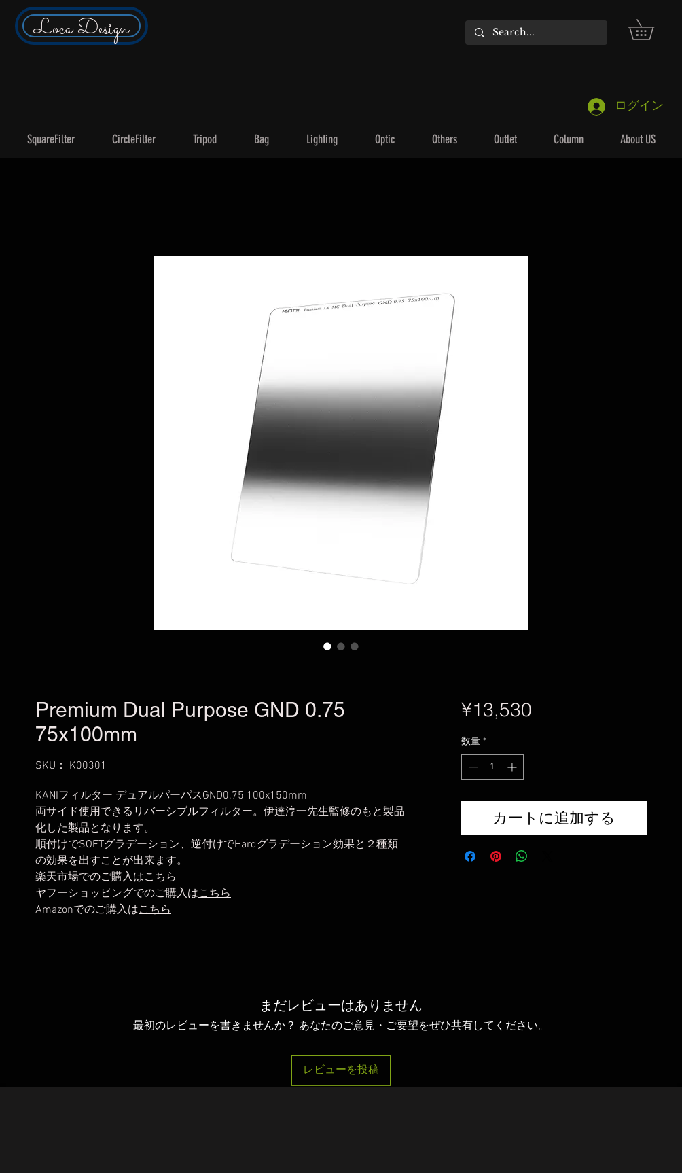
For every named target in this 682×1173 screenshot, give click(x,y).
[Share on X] (547, 856)
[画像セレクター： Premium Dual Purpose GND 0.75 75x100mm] (327, 646)
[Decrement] (471, 767)
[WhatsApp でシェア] (522, 856)
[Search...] (535, 32)
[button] (651, 29)
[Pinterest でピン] (496, 856)
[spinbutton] (492, 767)
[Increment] (513, 767)
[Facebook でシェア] (470, 856)
